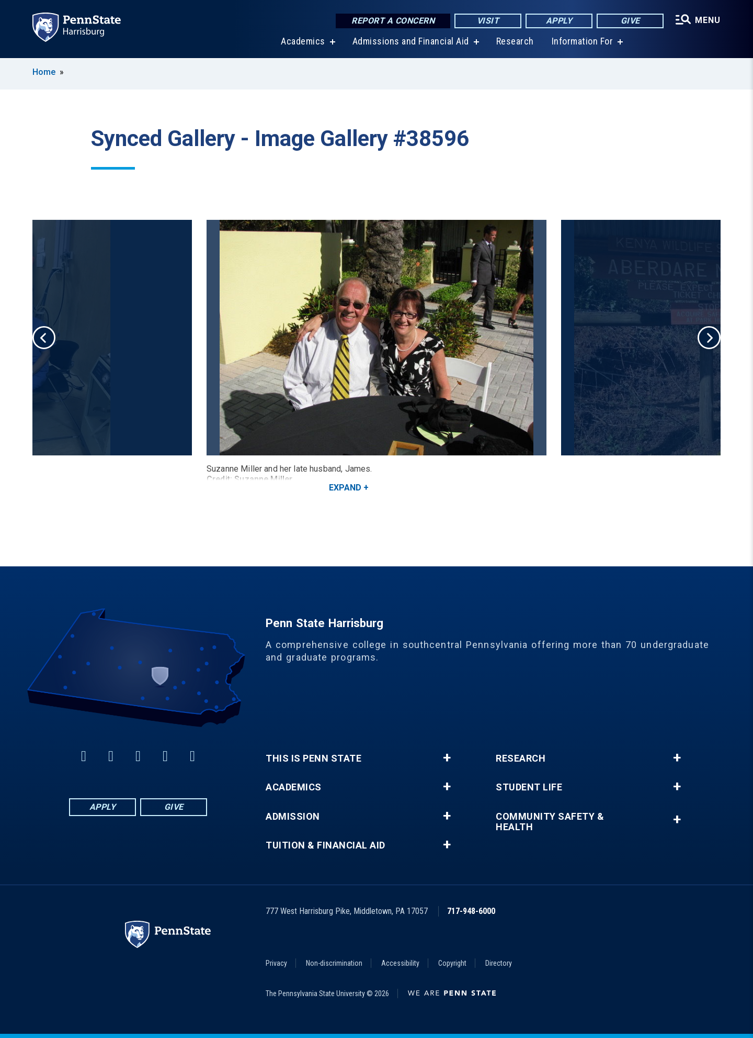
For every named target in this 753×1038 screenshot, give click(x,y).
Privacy (276, 963)
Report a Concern (393, 21)
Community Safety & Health (550, 821)
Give (630, 21)
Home (43, 72)
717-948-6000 (471, 911)
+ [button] (447, 758)
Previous (43, 337)
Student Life (529, 787)
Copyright (452, 963)
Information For (582, 41)
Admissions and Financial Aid (410, 41)
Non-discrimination (334, 963)
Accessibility (400, 963)
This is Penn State (313, 758)
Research (515, 41)
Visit (488, 21)
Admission (293, 816)
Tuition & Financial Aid (325, 845)
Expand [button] (345, 488)
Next (709, 337)
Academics (303, 41)
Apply (559, 21)
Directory (498, 963)
